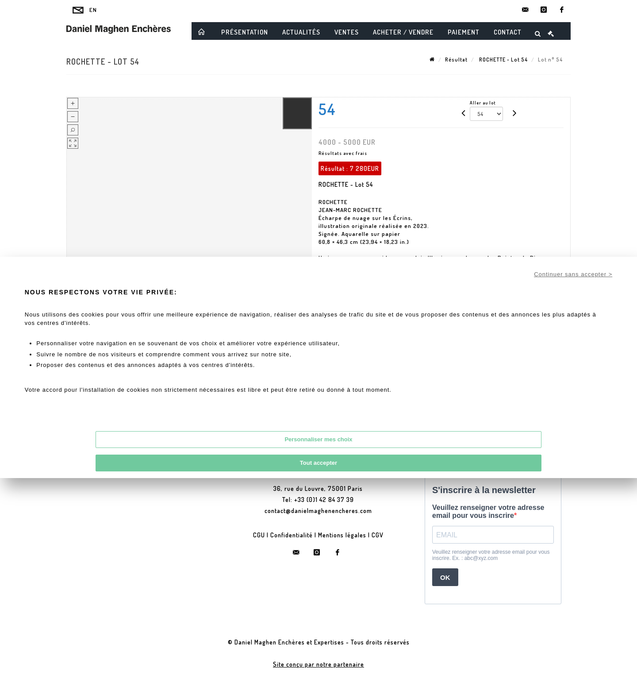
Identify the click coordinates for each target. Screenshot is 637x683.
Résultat (456, 59)
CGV (378, 535)
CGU (259, 535)
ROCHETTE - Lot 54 (503, 59)
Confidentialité (291, 535)
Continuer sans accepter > (573, 274)
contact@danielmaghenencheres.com (318, 510)
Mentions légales (342, 535)
